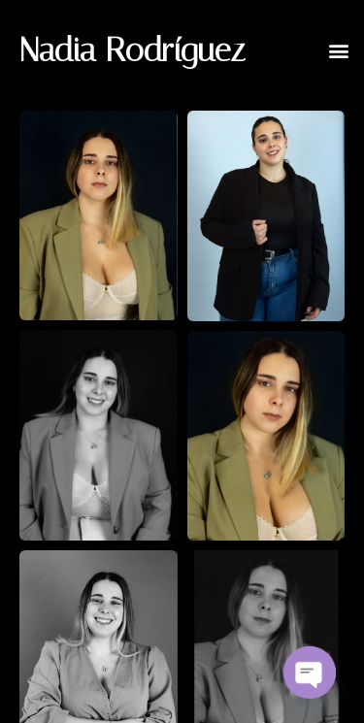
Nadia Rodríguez (132, 50)
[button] (338, 50)
